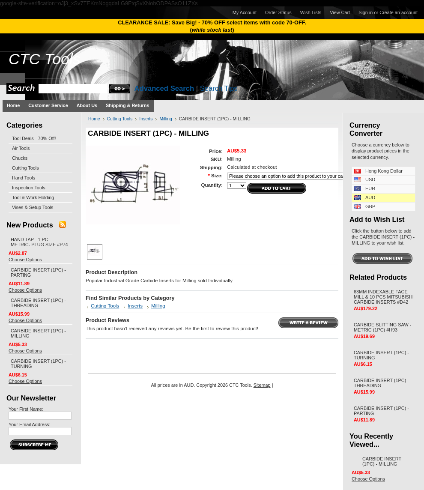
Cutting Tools (25, 167)
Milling (165, 119)
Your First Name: (26, 409)
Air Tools (21, 148)
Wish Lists (311, 12)
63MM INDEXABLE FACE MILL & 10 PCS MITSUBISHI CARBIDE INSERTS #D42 (384, 297)
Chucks (19, 158)
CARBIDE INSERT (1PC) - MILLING (381, 461)
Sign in (365, 12)
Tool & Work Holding (33, 197)
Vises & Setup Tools (32, 207)
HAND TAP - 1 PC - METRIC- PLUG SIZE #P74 (39, 242)
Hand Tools (23, 177)
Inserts (145, 119)
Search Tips (219, 88)
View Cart (340, 12)
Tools (45, 59)
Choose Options (25, 259)
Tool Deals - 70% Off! (34, 138)
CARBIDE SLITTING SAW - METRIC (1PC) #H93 (382, 327)
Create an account (398, 12)
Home (94, 119)
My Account (245, 12)
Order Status (278, 12)
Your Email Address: (30, 424)
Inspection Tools (28, 187)
